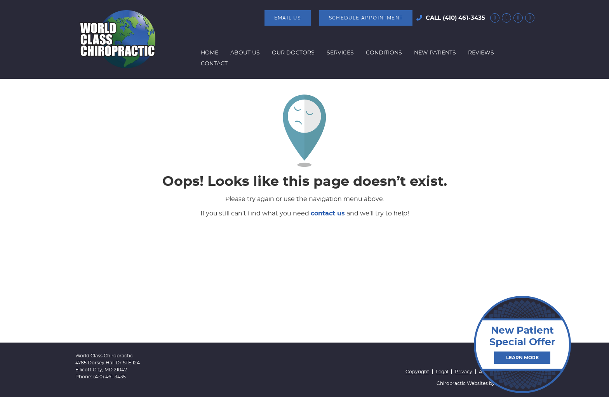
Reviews (481, 53)
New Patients (435, 53)
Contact (214, 63)
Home (209, 53)
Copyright (417, 371)
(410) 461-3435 (464, 18)
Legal (442, 371)
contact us (328, 213)
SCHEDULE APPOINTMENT (366, 18)
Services (340, 53)
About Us (245, 53)
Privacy (463, 371)
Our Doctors (293, 53)
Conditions (384, 53)
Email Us (287, 18)
